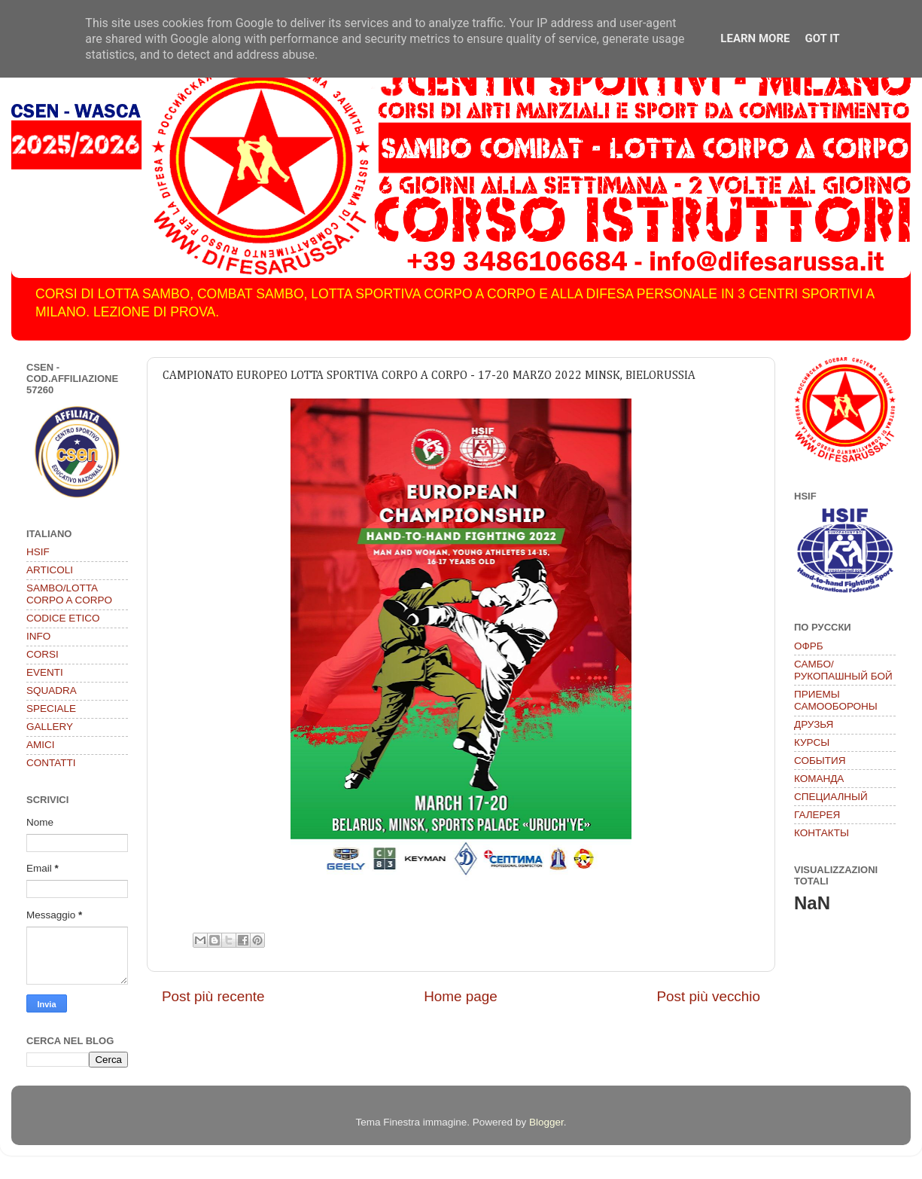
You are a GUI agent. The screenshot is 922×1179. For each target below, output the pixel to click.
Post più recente (213, 996)
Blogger (546, 1122)
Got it (822, 38)
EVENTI (44, 672)
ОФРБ (808, 646)
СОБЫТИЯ (819, 760)
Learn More (755, 38)
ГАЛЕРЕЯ (817, 814)
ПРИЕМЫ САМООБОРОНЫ (836, 700)
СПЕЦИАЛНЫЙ (831, 796)
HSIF (38, 551)
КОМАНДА (819, 778)
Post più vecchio (708, 996)
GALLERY (49, 726)
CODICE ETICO (63, 618)
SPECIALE (51, 708)
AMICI (40, 744)
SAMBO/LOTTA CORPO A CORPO (69, 594)
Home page (461, 996)
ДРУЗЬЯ (813, 724)
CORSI (42, 654)
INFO (38, 636)
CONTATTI (51, 762)
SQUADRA (51, 690)
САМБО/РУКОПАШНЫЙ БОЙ (843, 670)
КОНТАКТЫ (821, 832)
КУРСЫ (811, 742)
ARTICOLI (49, 570)
